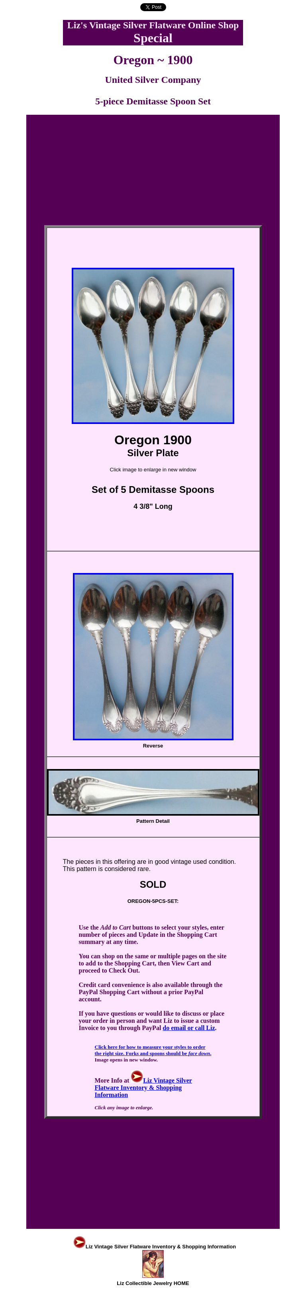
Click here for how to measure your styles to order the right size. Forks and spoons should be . (153, 1050)
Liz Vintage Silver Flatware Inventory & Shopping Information (143, 1087)
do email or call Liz (189, 1027)
